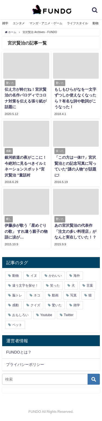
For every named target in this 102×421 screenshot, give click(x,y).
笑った (55, 285)
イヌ (33, 275)
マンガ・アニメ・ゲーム (45, 23)
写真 (73, 295)
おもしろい (20, 315)
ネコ (37, 295)
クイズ (35, 305)
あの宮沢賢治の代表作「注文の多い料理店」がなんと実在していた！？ (75, 231)
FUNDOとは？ (18, 352)
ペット (17, 324)
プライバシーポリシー (25, 364)
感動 (15, 305)
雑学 (5, 23)
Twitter (68, 315)
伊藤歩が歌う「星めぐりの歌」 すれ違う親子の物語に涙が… (26, 231)
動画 (55, 295)
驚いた (57, 305)
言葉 (89, 285)
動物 (95, 23)
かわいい (55, 275)
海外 (76, 275)
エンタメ (19, 23)
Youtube (46, 315)
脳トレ (17, 295)
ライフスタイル (77, 23)
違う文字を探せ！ (25, 285)
